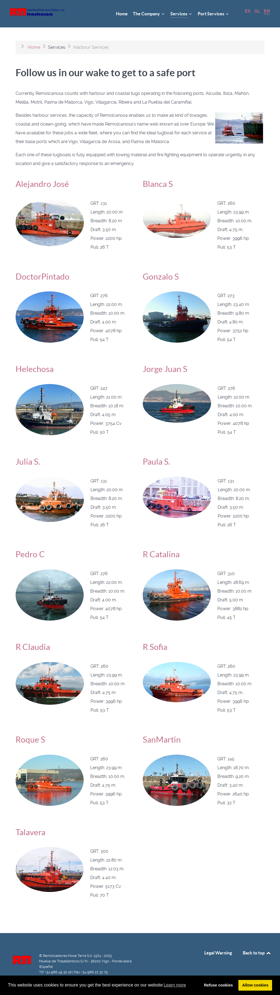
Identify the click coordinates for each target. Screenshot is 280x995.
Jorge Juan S (165, 369)
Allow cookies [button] (255, 985)
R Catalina (161, 554)
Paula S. (156, 461)
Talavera (30, 832)
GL (257, 11)
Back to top (257, 952)
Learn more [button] (175, 985)
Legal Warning (218, 952)
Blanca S (158, 184)
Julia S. (28, 461)
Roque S (30, 739)
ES (248, 11)
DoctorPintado (42, 276)
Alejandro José (42, 184)
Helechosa (35, 369)
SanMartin (162, 739)
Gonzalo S (161, 276)
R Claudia (33, 647)
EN (267, 11)
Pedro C (30, 554)
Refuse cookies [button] (218, 985)
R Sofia (155, 647)
